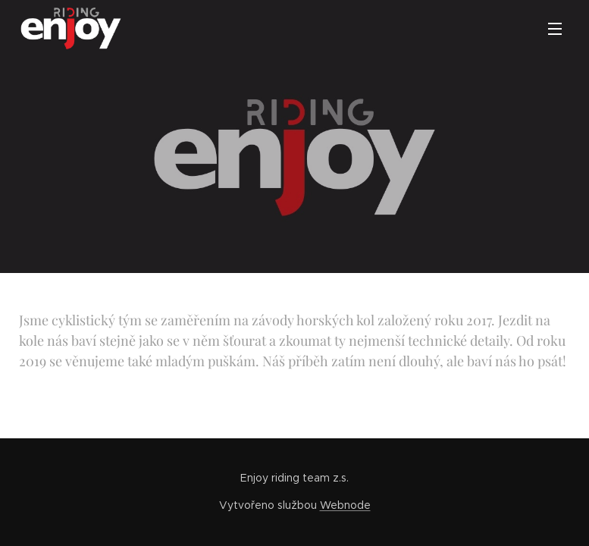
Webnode (345, 505)
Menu (555, 29)
